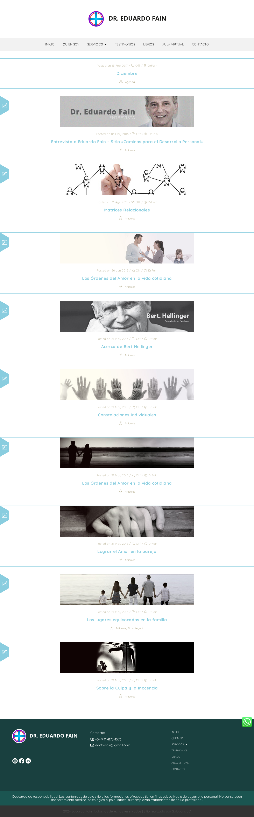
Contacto (200, 44)
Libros (148, 44)
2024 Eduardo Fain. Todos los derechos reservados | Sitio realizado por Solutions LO (127, 811)
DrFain (152, 65)
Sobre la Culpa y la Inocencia (127, 688)
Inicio (50, 44)
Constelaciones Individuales (127, 414)
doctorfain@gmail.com (112, 745)
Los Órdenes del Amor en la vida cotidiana (127, 278)
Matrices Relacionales (127, 209)
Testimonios (125, 44)
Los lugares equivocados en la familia (127, 619)
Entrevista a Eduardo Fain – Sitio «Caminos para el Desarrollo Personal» (127, 141)
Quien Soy (71, 44)
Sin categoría (136, 628)
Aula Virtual (173, 44)
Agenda (130, 82)
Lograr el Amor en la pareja (127, 551)
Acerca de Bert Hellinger (127, 346)
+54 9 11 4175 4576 (108, 739)
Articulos (130, 150)
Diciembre (127, 73)
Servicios (97, 44)
